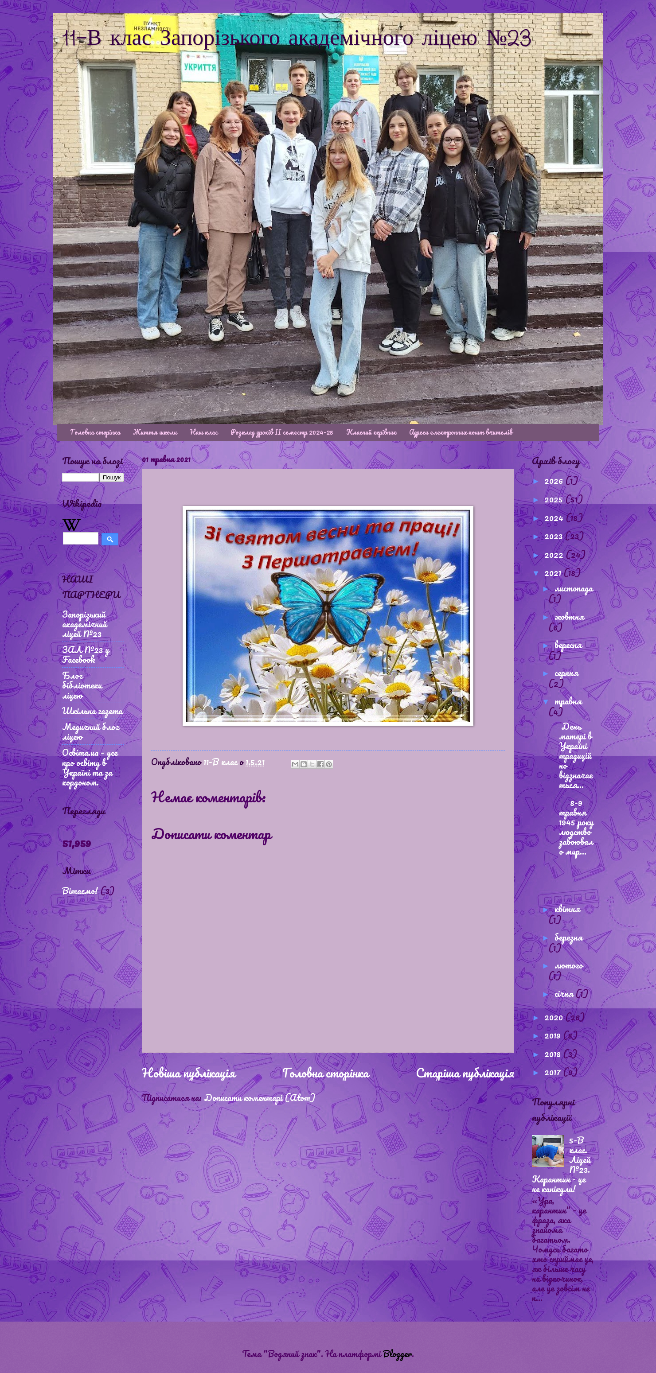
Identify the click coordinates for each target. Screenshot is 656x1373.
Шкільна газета (92, 711)
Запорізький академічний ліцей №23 (84, 624)
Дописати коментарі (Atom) (259, 1097)
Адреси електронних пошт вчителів (460, 432)
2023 (554, 536)
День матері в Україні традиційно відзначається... (572, 755)
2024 (555, 517)
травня (568, 701)
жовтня (569, 616)
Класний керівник (371, 432)
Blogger (397, 1353)
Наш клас (204, 432)
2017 (553, 1072)
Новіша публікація (188, 1072)
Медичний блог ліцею (90, 731)
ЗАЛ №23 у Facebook (85, 654)
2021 (553, 572)
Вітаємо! (80, 890)
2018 (553, 1053)
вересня (568, 645)
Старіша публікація (465, 1072)
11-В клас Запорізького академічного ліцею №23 (297, 39)
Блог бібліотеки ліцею (82, 685)
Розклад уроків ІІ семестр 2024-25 (281, 432)
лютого (568, 965)
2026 (554, 480)
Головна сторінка (95, 432)
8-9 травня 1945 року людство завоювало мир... (573, 826)
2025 (554, 499)
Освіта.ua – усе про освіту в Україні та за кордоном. (89, 767)
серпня (566, 672)
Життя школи (155, 432)
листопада (573, 588)
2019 (553, 1035)
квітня (567, 909)
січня (564, 993)
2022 (555, 554)
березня (568, 937)
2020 (554, 1017)
